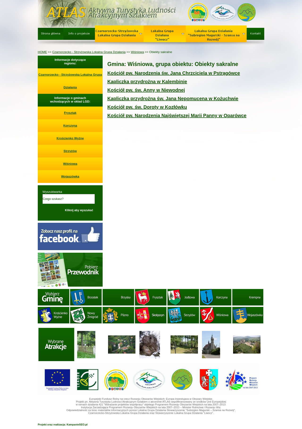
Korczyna (70, 125)
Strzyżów (70, 151)
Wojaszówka (70, 176)
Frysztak (70, 113)
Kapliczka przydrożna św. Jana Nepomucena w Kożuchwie (172, 98)
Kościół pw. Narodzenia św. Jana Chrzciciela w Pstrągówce (173, 73)
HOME (42, 52)
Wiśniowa (137, 52)
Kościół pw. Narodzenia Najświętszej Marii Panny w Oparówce (176, 115)
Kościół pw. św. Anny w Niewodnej (146, 90)
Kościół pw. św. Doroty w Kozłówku (147, 107)
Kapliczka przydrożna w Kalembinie (147, 81)
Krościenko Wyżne (70, 138)
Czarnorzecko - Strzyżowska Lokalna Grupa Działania (89, 52)
